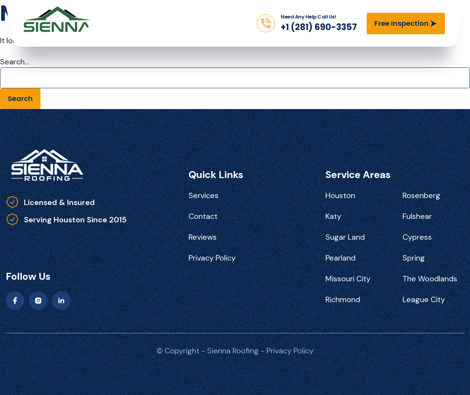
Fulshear (417, 216)
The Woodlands (430, 279)
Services (204, 195)
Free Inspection (401, 23)
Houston (340, 195)
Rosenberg (421, 195)
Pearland (340, 258)
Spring (414, 258)
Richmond (342, 299)
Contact (203, 216)
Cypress (417, 237)
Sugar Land (345, 237)
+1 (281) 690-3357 (319, 27)
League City (424, 299)
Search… (14, 62)
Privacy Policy (212, 258)
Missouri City (348, 279)
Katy (333, 216)
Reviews (203, 237)
